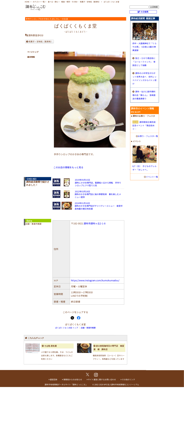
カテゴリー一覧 (39, 1)
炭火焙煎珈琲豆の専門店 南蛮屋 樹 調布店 (109, 347)
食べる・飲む (53, 1)
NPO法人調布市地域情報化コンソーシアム (121, 384)
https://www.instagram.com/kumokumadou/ (95, 280)
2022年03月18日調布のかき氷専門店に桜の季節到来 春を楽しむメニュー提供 (98, 194)
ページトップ (32, 51)
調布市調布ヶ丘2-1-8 (94, 223)
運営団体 (53, 379)
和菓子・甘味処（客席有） (90, 1)
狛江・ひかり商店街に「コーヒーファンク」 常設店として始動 (143, 62)
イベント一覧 (152, 176)
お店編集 (144, 11)
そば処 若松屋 (50, 346)
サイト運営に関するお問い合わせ (102, 379)
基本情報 (31, 57)
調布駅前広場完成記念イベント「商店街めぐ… (144, 125)
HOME (27, 1)
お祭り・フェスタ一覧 (148, 136)
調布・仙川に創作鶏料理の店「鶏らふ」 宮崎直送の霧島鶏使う (144, 95)
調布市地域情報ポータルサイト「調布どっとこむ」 (66, 384)
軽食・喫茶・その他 (69, 1)
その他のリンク (128, 379)
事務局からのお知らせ (72, 379)
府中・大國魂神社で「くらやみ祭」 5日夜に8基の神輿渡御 (144, 47)
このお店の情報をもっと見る (68, 167)
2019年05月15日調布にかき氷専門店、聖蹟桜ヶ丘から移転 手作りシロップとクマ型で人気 (98, 182)
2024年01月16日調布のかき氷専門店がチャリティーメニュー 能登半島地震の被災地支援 (99, 206)
